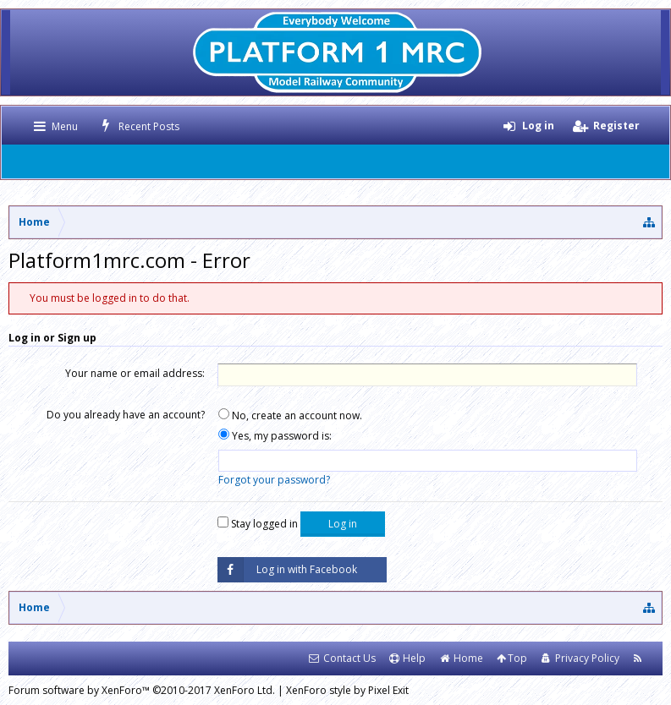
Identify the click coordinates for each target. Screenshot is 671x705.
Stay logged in (257, 523)
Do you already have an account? (126, 414)
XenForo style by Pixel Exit (347, 690)
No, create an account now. (290, 415)
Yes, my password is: (275, 436)
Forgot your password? (274, 480)
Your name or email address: (135, 373)
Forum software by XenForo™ (141, 690)
